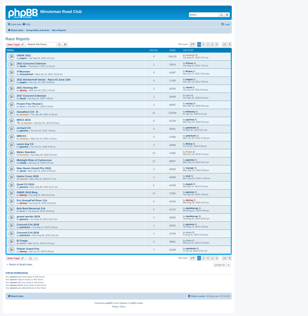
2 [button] (203, 44)
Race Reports (17, 39)
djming (23, 90)
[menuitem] (26, 24)
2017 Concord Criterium (31, 95)
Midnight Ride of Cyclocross (34, 160)
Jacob (23, 66)
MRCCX (21, 136)
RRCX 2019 (23, 119)
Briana (189, 71)
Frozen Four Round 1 (30, 103)
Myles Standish (26, 152)
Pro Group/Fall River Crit (32, 200)
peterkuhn (191, 127)
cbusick (28, 123)
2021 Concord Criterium (31, 63)
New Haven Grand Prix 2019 (34, 168)
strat (188, 176)
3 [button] (208, 44)
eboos (23, 106)
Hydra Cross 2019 (27, 176)
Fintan (189, 152)
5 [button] (216, 44)
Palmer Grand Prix (28, 248)
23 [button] (224, 44)
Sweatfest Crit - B (27, 111)
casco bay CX (25, 144)
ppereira (190, 119)
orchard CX (24, 127)
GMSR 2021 (24, 55)
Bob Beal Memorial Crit (31, 208)
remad (23, 163)
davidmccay (192, 208)
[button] (192, 44)
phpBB (108, 303)
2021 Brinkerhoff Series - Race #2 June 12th (44, 79)
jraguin (23, 58)
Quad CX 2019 (25, 184)
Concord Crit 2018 (28, 232)
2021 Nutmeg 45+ (27, 87)
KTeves (189, 63)
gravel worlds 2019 (28, 216)
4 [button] (212, 44)
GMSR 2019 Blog (27, 192)
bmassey (190, 111)
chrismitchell (26, 74)
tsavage (190, 168)
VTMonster (23, 71)
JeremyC (190, 55)
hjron (188, 95)
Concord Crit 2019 (28, 224)
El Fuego (22, 240)
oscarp (189, 103)
